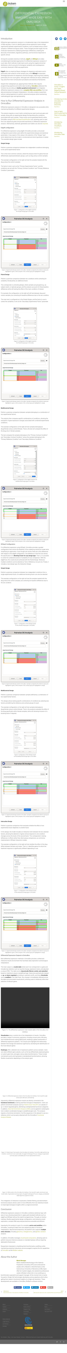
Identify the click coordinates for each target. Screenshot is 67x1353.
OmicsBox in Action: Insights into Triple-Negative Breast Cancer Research (60, 88)
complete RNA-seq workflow (33, 90)
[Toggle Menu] (64, 1)
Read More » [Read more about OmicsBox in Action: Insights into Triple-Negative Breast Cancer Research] (57, 94)
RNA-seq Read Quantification (22, 119)
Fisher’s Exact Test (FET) (31, 1105)
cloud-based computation (28, 1238)
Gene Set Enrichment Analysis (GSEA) (19, 1109)
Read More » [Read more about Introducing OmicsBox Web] (57, 136)
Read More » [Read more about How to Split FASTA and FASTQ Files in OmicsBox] (57, 117)
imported (45, 123)
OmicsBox (35, 86)
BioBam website (18, 1250)
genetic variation (41, 1231)
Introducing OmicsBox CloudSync (58, 124)
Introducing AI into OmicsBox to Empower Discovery (60, 102)
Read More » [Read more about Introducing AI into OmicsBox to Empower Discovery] (57, 106)
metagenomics (27, 1231)
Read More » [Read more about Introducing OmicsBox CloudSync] (57, 127)
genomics (20, 1231)
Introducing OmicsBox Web (59, 133)
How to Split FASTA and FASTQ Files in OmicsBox (60, 113)
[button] (56, 38)
